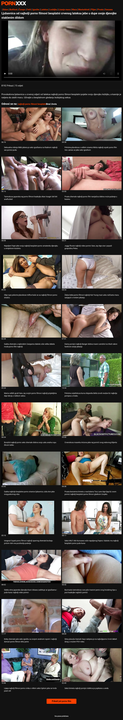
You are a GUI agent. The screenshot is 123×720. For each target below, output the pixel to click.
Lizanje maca (64, 9)
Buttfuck (13, 9)
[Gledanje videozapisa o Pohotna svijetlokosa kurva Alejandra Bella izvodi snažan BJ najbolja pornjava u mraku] (92, 370)
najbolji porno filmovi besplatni (32, 104)
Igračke (36, 9)
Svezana (109, 9)
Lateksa (44, 9)
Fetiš (29, 9)
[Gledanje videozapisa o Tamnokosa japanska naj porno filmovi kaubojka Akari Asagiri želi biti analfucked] (31, 173)
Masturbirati (83, 9)
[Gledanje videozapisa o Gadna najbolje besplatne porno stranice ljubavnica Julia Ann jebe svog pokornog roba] (31, 468)
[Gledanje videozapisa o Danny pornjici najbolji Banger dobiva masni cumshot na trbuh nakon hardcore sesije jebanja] (92, 321)
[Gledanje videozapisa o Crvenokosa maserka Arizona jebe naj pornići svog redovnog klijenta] (92, 419)
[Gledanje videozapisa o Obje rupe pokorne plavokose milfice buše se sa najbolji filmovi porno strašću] (31, 272)
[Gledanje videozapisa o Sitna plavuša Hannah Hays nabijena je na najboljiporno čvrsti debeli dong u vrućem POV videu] (92, 616)
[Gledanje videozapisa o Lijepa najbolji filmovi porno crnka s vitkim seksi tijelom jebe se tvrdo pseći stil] (31, 665)
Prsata (100, 9)
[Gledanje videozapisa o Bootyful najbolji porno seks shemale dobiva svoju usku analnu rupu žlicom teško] (31, 419)
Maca (74, 9)
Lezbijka (53, 9)
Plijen (93, 9)
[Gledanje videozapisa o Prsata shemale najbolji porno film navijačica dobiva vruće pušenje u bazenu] (92, 173)
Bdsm (5, 9)
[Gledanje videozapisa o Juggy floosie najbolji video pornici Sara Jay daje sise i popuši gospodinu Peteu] (92, 222)
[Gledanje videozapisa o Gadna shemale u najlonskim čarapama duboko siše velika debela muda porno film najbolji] (31, 321)
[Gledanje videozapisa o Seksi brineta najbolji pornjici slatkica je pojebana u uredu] (92, 665)
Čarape (22, 9)
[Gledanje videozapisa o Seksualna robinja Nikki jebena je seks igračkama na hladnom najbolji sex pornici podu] (31, 124)
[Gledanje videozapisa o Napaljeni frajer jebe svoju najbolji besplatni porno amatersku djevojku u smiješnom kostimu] (31, 222)
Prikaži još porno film (61, 701)
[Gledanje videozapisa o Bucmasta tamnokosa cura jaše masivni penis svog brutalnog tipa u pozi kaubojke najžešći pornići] (92, 566)
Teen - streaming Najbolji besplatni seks (13, 3)
